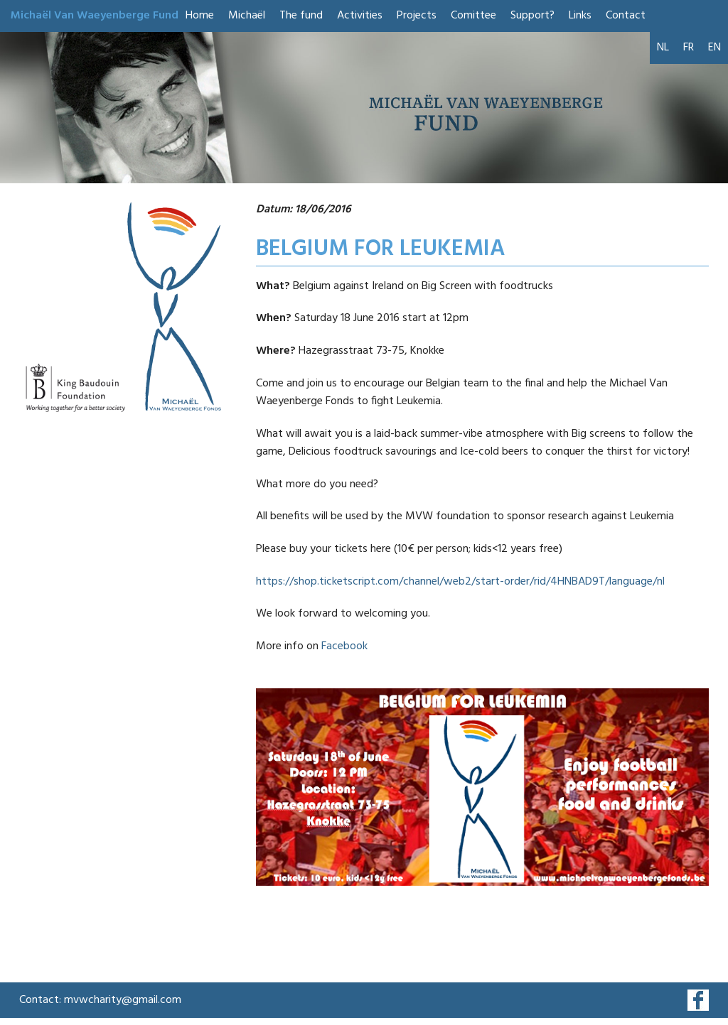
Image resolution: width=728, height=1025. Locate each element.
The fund (301, 15)
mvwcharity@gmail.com (122, 1000)
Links (580, 15)
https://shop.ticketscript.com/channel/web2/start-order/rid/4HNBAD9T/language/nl (460, 582)
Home (200, 15)
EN (714, 47)
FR (688, 47)
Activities (359, 15)
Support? (532, 15)
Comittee (473, 15)
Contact (626, 15)
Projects (417, 15)
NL (663, 47)
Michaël (246, 15)
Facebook (344, 646)
